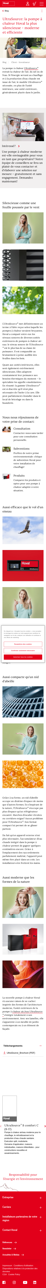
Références (10, 1242)
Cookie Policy (14, 1274)
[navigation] (42, 3)
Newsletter (9, 1248)
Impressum (7, 1266)
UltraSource (31, 68)
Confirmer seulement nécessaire (23, 650)
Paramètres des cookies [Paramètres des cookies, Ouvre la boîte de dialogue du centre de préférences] (23, 644)
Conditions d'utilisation (23, 1266)
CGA (4, 1274)
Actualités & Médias (13, 1254)
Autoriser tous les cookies (23, 657)
